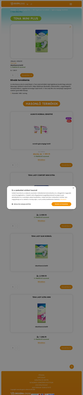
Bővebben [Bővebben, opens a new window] (63, 199)
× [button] (73, 188)
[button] (21, 204)
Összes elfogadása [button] (61, 204)
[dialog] (41, 197)
